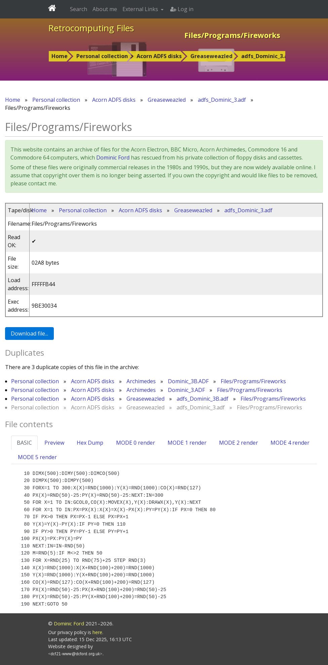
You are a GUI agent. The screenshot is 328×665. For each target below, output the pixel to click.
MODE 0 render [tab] (135, 442)
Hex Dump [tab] (90, 442)
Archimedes (141, 381)
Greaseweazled (211, 56)
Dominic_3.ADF (186, 390)
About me (105, 9)
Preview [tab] (54, 442)
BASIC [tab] (24, 442)
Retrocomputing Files (91, 28)
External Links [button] (140, 9)
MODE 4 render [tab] (289, 442)
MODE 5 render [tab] (37, 457)
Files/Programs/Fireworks (253, 381)
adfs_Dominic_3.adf (267, 56)
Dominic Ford (113, 157)
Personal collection (102, 56)
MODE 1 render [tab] (187, 442)
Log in (181, 9)
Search (78, 9)
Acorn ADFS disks (159, 56)
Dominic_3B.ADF (188, 381)
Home (59, 56)
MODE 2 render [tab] (238, 442)
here (97, 632)
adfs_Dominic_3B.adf (202, 398)
